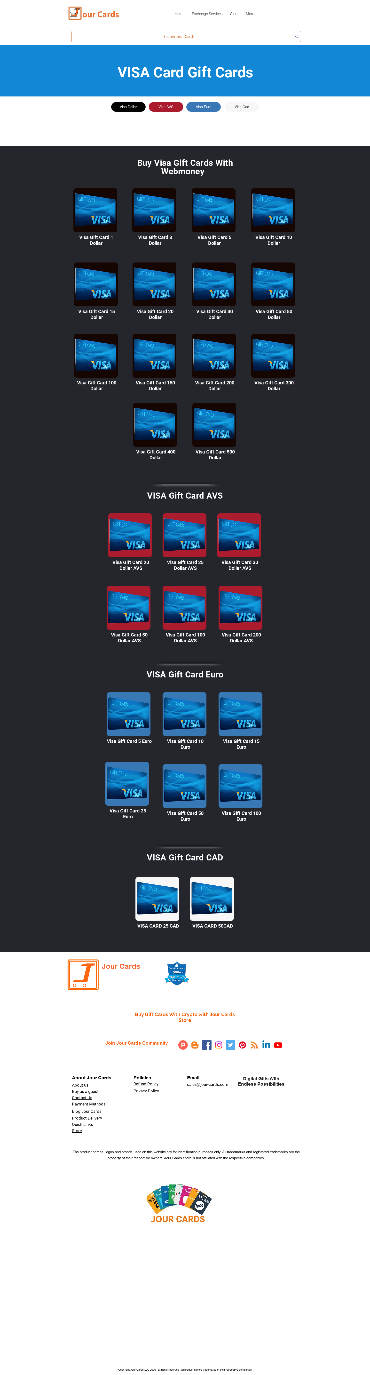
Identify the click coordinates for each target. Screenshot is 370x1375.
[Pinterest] (242, 1045)
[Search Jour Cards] (179, 36)
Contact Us (82, 1097)
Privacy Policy (146, 1091)
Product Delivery (87, 1118)
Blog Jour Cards (87, 1111)
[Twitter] (230, 1045)
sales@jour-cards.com (207, 1084)
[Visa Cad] (242, 107)
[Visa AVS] (166, 107)
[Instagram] (218, 1045)
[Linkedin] (266, 1045)
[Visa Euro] (203, 107)
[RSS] (254, 1045)
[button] (207, 15)
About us (80, 1085)
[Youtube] (278, 1045)
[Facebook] (207, 1045)
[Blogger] (195, 1045)
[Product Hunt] (183, 1045)
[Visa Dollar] (128, 107)
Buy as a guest (86, 1091)
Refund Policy (146, 1083)
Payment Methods (89, 1104)
